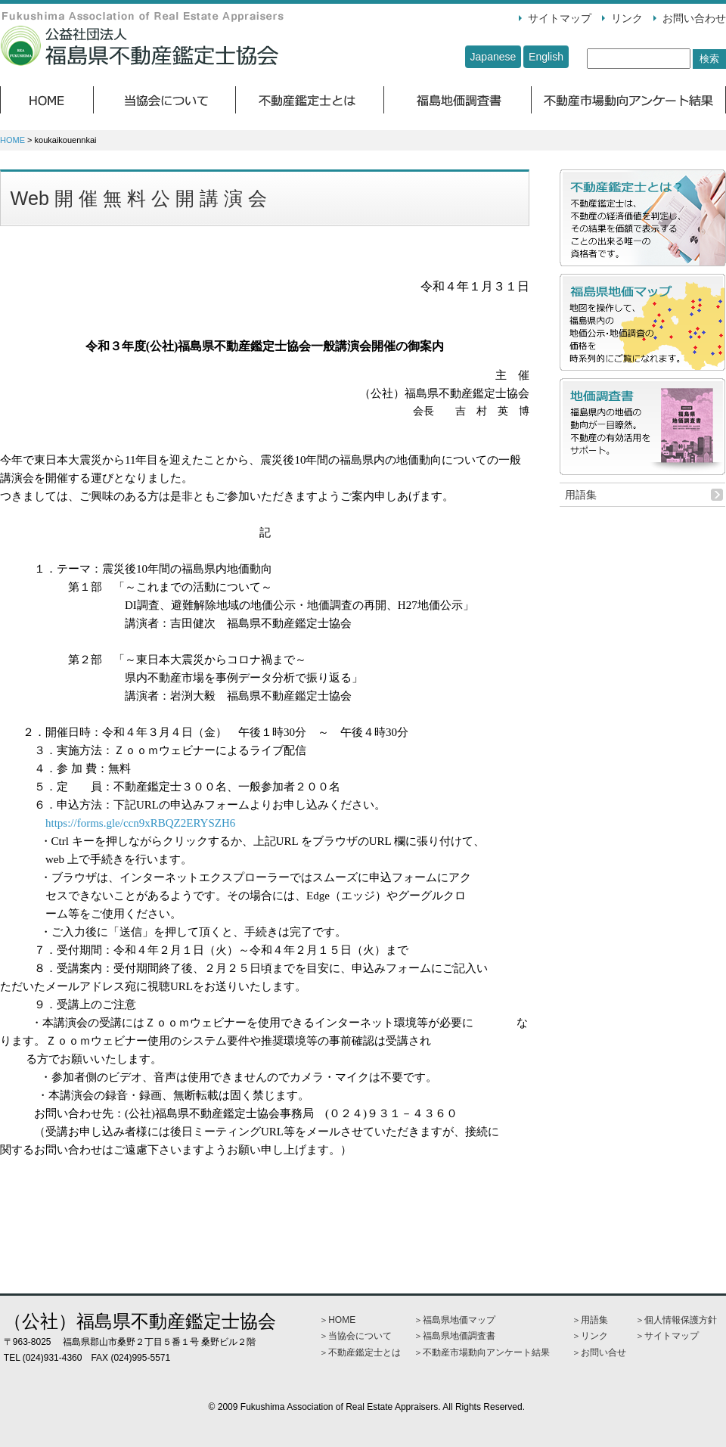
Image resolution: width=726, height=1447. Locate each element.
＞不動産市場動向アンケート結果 (482, 1352)
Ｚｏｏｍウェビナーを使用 (212, 1023)
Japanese (493, 57)
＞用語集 (590, 1320)
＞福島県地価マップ (454, 1320)
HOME (12, 139)
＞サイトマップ (667, 1336)
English (546, 57)
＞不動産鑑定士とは (360, 1352)
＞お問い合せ (599, 1352)
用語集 (581, 495)
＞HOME (337, 1320)
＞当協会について (355, 1336)
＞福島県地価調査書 (454, 1336)
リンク (627, 18)
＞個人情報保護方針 (676, 1320)
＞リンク (590, 1336)
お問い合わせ (694, 18)
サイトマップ (559, 18)
